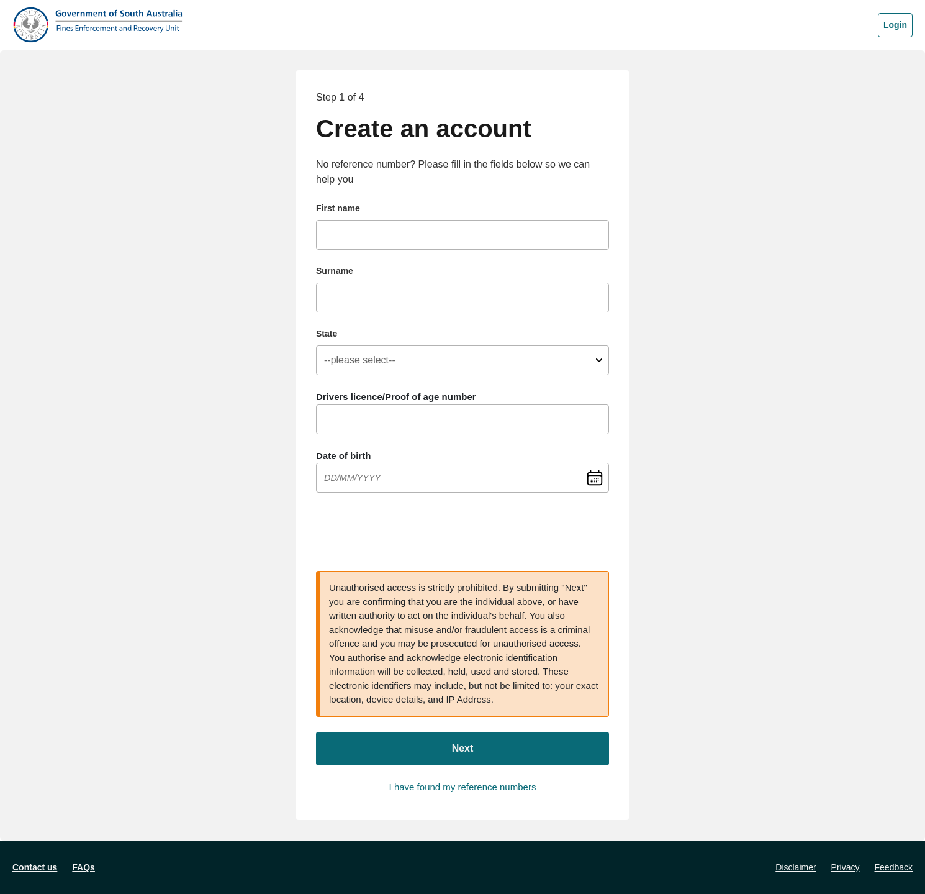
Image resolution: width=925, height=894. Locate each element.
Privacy (845, 867)
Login (895, 25)
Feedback (894, 867)
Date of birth (343, 455)
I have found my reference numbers (462, 787)
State (326, 334)
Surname (334, 271)
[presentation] (410, 532)
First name (338, 208)
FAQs (83, 867)
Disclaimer (795, 867)
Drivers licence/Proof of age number (396, 396)
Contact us (34, 867)
